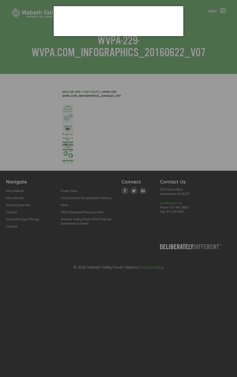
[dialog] (118, 21)
